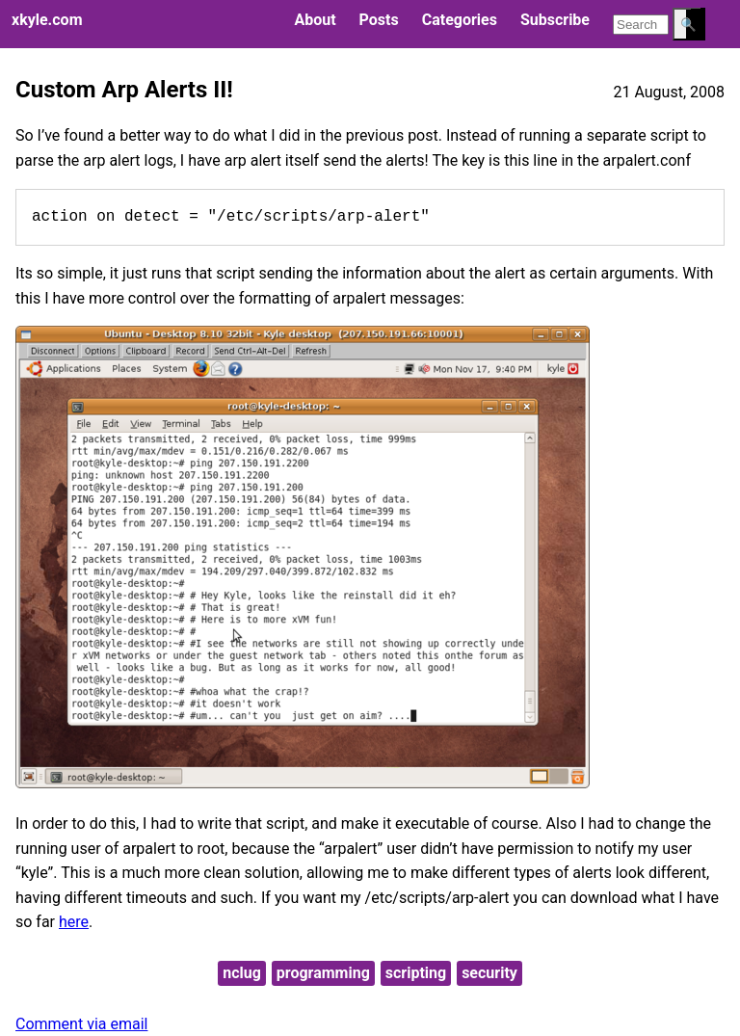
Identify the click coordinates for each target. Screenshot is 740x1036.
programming (323, 973)
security (489, 973)
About (314, 20)
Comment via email (81, 1024)
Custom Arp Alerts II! (124, 89)
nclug (242, 973)
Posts (379, 20)
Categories (459, 20)
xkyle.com (47, 20)
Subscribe (555, 20)
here (74, 922)
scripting (415, 973)
